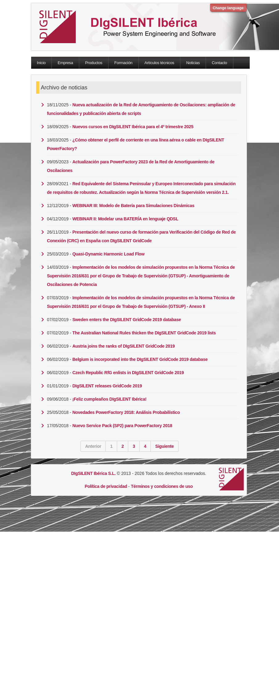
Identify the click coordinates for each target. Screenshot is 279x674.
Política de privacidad (106, 486)
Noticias (193, 62)
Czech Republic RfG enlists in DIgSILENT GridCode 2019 (128, 372)
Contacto (219, 62)
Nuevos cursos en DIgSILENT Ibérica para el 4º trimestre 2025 (133, 126)
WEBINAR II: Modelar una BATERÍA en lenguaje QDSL (125, 218)
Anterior (93, 446)
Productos (93, 62)
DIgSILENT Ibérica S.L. (93, 473)
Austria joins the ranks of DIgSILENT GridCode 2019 (123, 346)
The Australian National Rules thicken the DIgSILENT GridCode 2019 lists (144, 332)
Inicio (41, 62)
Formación (123, 62)
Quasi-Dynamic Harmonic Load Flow (108, 253)
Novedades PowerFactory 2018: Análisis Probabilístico (126, 412)
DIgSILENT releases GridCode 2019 (107, 385)
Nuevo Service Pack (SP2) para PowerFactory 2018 (122, 425)
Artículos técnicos (159, 62)
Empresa (65, 62)
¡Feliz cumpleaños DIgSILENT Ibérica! (109, 399)
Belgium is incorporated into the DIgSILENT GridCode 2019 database (140, 359)
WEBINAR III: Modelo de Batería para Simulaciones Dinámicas (133, 205)
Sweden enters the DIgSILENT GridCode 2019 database (126, 319)
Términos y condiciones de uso (162, 486)
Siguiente (164, 446)
